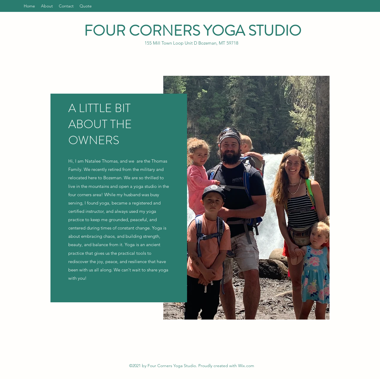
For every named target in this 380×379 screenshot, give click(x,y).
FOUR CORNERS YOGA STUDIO (192, 30)
